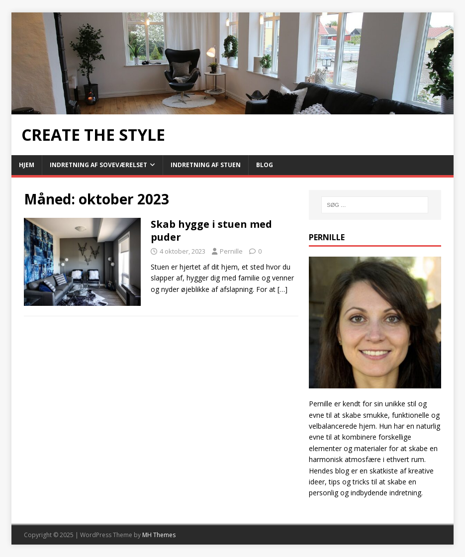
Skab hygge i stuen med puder (211, 230)
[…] (282, 289)
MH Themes (159, 535)
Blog (264, 165)
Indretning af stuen (206, 165)
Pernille (231, 251)
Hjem (26, 165)
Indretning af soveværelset (98, 165)
